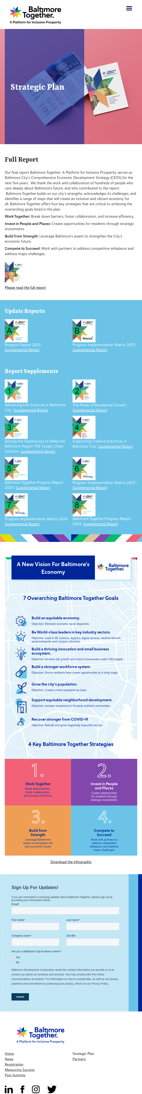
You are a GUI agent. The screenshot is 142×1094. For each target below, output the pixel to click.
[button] (129, 10)
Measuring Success (20, 1070)
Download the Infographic (71, 862)
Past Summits (15, 1075)
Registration (14, 1064)
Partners (79, 1059)
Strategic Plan (83, 1053)
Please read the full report (25, 287)
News (9, 1059)
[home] (34, 15)
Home (9, 1053)
